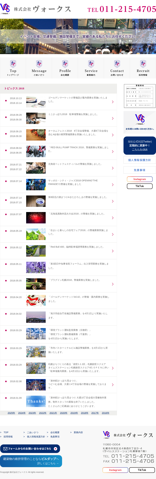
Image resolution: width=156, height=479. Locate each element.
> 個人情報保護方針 (34, 436)
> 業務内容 (76, 432)
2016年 (105, 413)
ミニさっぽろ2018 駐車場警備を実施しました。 (73, 114)
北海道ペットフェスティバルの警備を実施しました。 (75, 164)
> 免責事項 (53, 436)
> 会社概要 (53, 432)
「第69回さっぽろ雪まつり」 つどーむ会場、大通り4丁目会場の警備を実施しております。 (77, 384)
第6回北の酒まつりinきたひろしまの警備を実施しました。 (78, 197)
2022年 (42, 413)
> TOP (4, 432)
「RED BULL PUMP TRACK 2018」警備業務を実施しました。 (78, 149)
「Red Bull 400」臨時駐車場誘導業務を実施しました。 (76, 247)
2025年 (11, 413)
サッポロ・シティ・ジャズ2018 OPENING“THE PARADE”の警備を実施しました (73, 182)
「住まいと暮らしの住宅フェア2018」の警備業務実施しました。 (78, 232)
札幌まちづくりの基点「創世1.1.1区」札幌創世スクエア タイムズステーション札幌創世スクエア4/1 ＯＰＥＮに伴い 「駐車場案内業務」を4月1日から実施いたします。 (78, 367)
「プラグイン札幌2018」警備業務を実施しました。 (74, 280)
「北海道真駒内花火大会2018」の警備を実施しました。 (77, 213)
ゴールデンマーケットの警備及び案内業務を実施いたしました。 (77, 99)
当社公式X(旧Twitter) (140, 145)
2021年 (53, 413)
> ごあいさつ (30, 432)
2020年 (63, 413)
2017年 (95, 413)
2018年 (84, 413)
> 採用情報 (6, 436)
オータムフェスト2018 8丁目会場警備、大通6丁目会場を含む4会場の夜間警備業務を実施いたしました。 (78, 132)
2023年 (32, 413)
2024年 (22, 413)
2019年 (74, 413)
